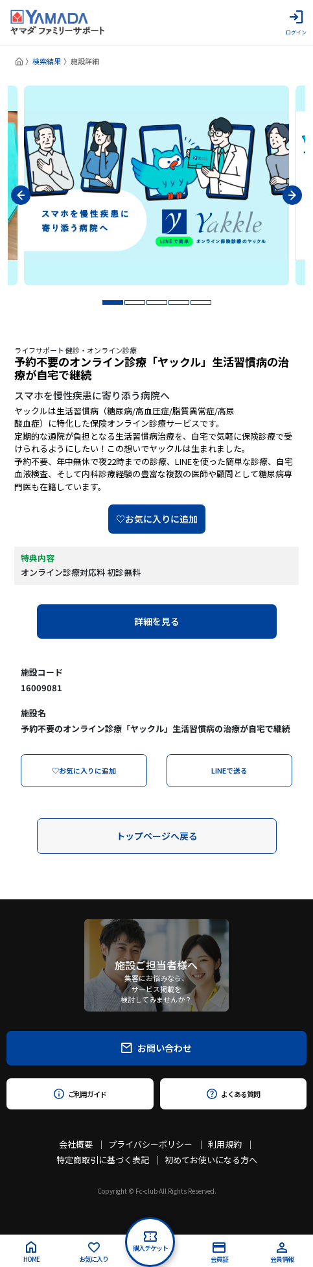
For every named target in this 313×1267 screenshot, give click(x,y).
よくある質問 (233, 1094)
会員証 (219, 1253)
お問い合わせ (156, 1047)
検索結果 (46, 61)
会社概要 (76, 1144)
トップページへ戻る (157, 835)
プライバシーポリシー (150, 1144)
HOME (31, 1252)
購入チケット (150, 1242)
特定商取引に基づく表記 (102, 1160)
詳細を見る (157, 621)
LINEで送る (229, 770)
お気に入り (93, 1253)
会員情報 (282, 1253)
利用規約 (225, 1144)
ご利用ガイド (80, 1094)
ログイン (296, 22)
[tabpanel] (156, 185)
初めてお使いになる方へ (211, 1160)
